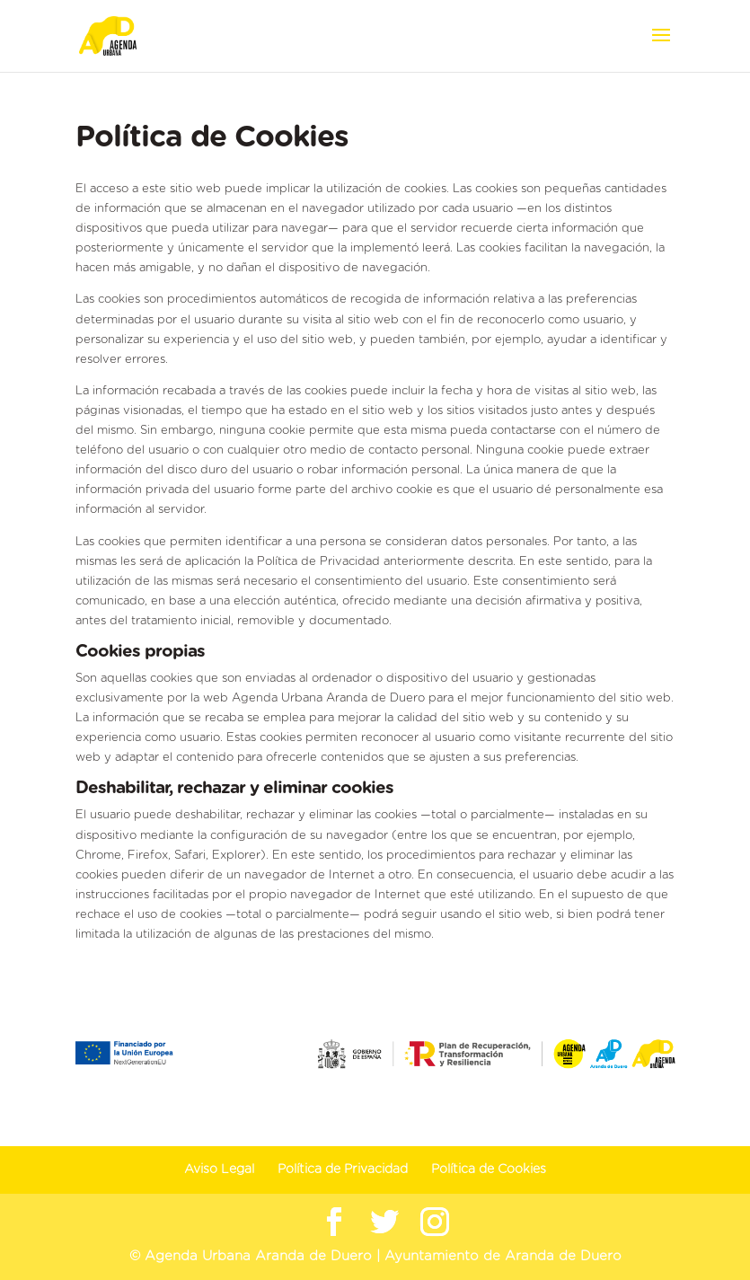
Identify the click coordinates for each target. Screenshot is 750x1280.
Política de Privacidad (343, 1169)
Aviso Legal (219, 1169)
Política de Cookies (488, 1169)
